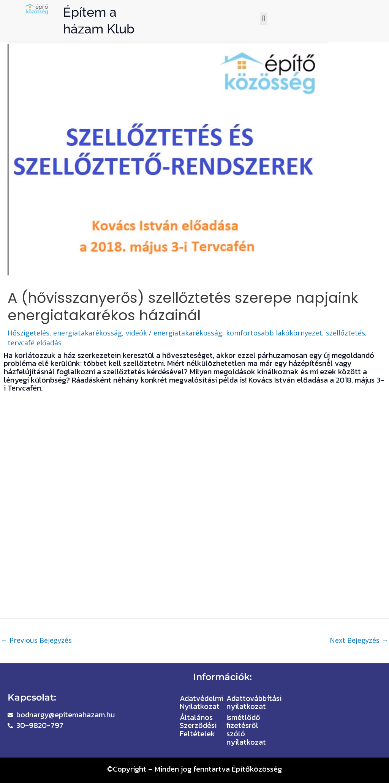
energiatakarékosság (187, 332)
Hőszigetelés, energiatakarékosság (65, 332)
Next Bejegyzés (359, 640)
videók (136, 332)
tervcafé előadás (35, 342)
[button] (263, 19)
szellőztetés (345, 332)
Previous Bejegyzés (36, 640)
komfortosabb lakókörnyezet (274, 332)
